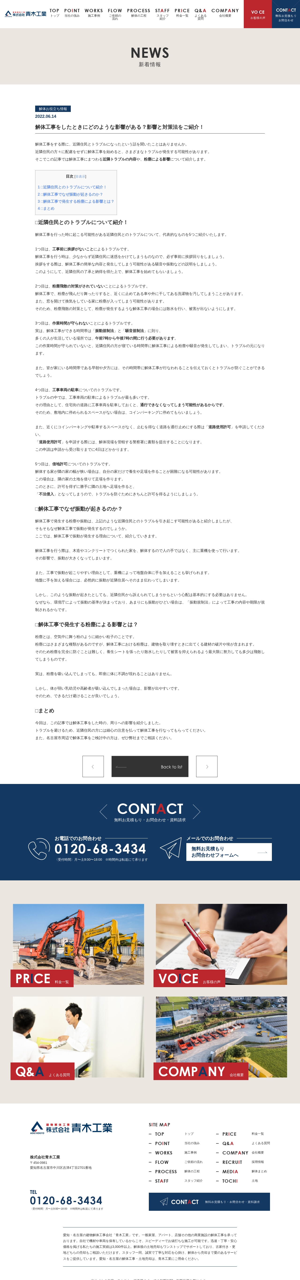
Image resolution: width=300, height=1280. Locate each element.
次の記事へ (207, 766)
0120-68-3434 (100, 848)
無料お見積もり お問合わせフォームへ (229, 852)
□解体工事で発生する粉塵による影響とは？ (76, 201)
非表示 (80, 176)
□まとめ (46, 208)
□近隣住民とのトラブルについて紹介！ (72, 187)
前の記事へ (93, 766)
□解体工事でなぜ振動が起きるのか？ (70, 194)
